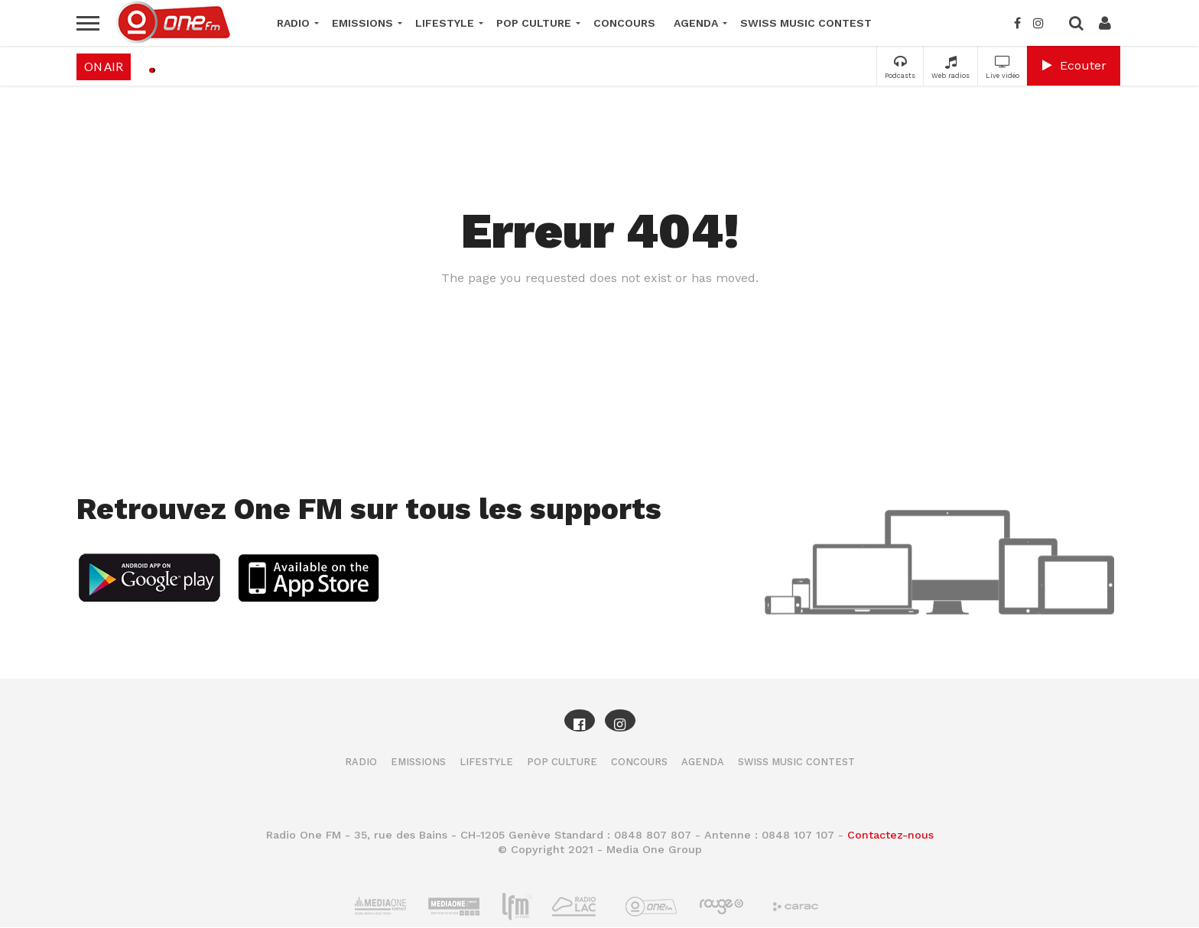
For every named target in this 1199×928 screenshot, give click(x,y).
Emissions (362, 23)
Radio (293, 23)
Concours (624, 23)
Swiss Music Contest (806, 23)
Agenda (696, 23)
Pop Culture (533, 23)
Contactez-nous (890, 835)
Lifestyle (444, 23)
